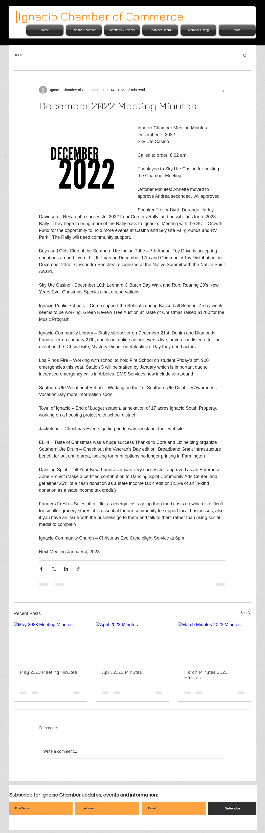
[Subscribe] (232, 808)
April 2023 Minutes (122, 672)
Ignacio (39, 16)
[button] (244, 55)
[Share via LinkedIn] (66, 568)
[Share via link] (78, 568)
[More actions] (223, 90)
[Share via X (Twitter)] (53, 568)
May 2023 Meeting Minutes (48, 672)
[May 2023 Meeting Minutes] (50, 642)
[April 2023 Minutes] (132, 642)
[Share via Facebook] (41, 568)
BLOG (19, 55)
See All (245, 613)
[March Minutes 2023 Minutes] (214, 642)
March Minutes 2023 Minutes (205, 674)
